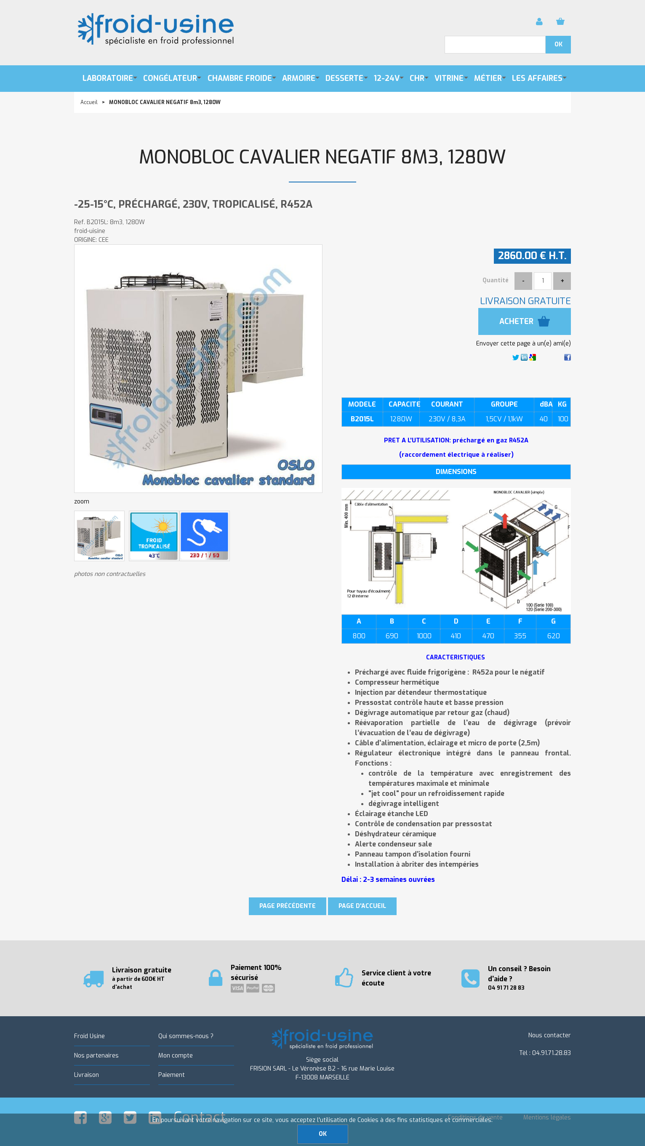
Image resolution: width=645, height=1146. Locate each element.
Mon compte (175, 1056)
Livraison (86, 1075)
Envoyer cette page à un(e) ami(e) (523, 344)
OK (323, 1134)
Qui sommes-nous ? (185, 1036)
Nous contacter (549, 1035)
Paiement (171, 1075)
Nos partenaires (96, 1056)
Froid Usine (89, 1036)
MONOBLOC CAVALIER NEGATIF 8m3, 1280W (322, 157)
